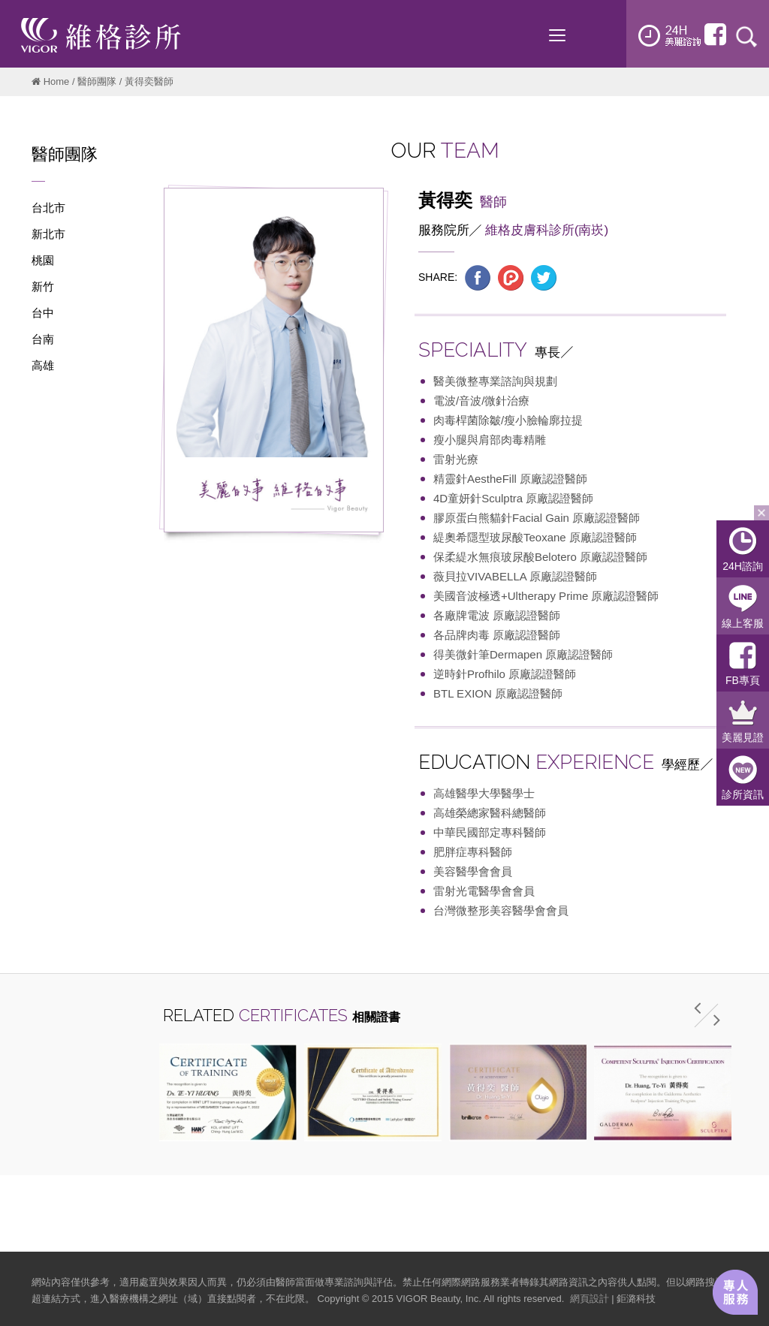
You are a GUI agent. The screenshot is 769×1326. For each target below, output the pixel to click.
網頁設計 (589, 1298)
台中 (43, 312)
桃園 (43, 260)
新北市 (48, 234)
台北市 (48, 207)
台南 (43, 339)
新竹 (43, 286)
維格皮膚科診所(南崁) (546, 230)
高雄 (43, 365)
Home (57, 81)
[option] (227, 1092)
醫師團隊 (96, 81)
